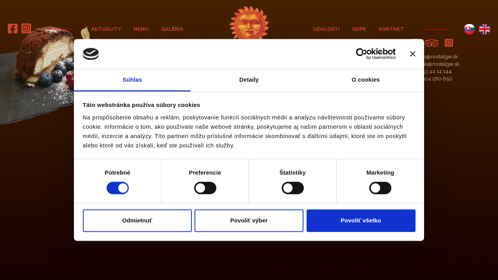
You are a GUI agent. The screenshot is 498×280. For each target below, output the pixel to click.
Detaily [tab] (249, 79)
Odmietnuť (137, 220)
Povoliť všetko (361, 220)
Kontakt (391, 29)
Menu (141, 29)
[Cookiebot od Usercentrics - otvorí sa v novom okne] (362, 54)
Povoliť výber (249, 220)
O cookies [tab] (366, 79)
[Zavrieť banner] (413, 54)
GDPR (359, 29)
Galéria (172, 29)
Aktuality (106, 29)
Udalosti (326, 29)
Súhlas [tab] (132, 79)
